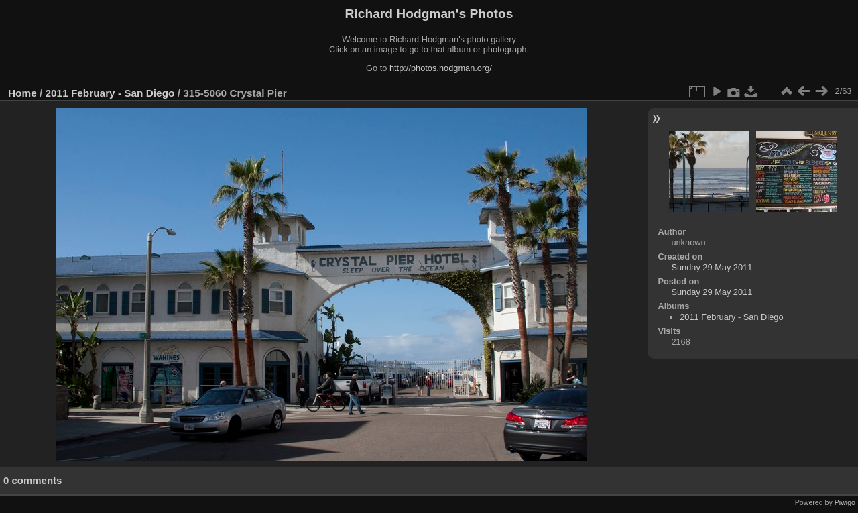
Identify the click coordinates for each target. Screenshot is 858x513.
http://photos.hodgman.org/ (440, 68)
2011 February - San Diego (110, 93)
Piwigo (845, 502)
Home (22, 93)
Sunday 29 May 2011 (711, 267)
